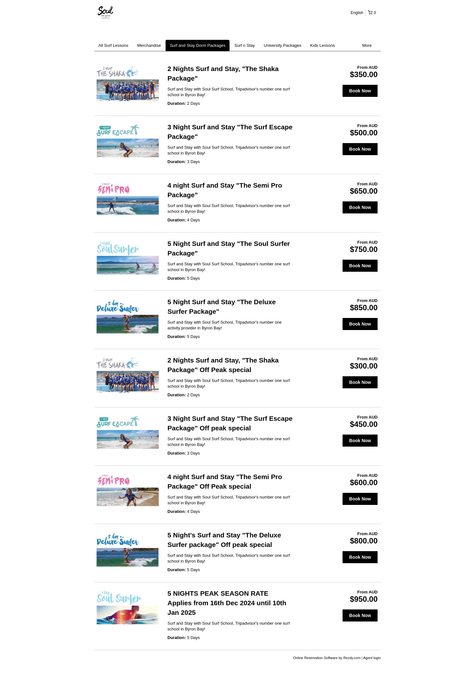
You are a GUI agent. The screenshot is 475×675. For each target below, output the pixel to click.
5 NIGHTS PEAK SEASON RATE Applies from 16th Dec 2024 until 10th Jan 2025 (226, 603)
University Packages (282, 45)
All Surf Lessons (113, 45)
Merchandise (149, 45)
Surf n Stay (244, 45)
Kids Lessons (322, 45)
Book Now (360, 90)
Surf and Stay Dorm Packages (197, 45)
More (369, 45)
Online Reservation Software (315, 658)
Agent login (372, 658)
